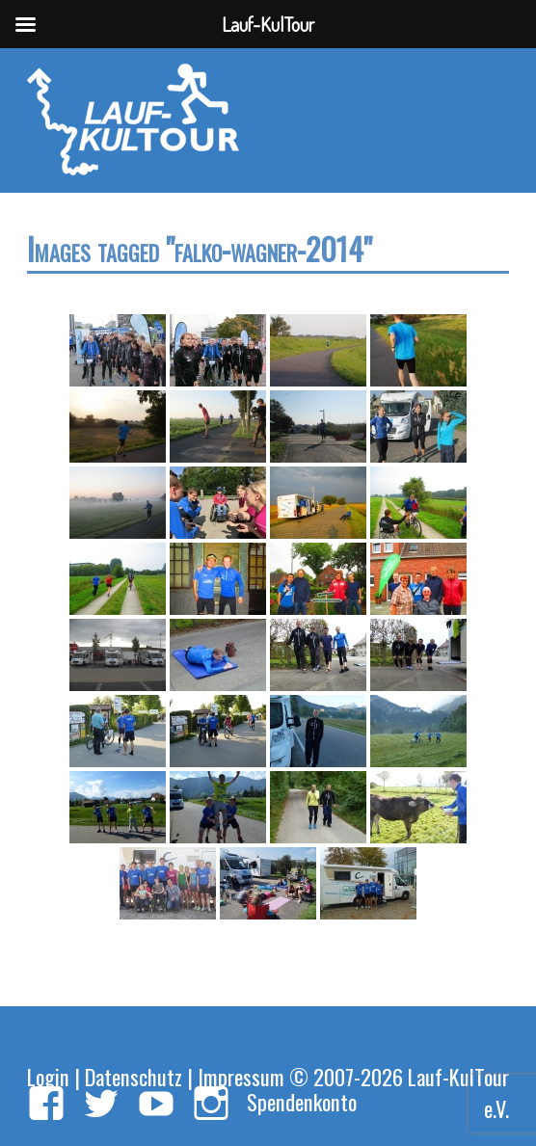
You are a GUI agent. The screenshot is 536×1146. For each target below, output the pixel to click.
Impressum (241, 1076)
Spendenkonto (302, 1101)
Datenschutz (133, 1076)
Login (48, 1076)
